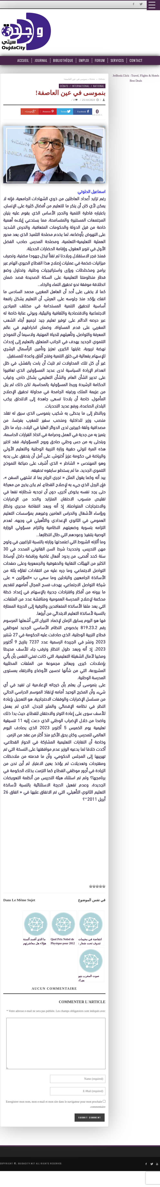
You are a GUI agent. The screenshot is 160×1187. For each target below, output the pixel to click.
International (81, 86)
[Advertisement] (56, 840)
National (98, 86)
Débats (101, 79)
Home (92, 79)
